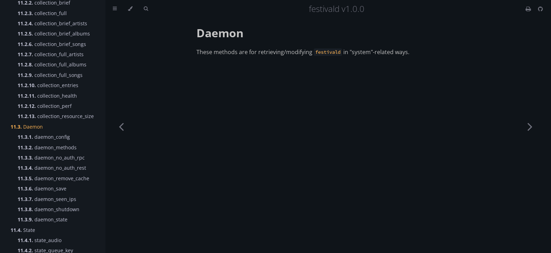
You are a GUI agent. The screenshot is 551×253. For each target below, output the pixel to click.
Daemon (27, 126)
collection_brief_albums (54, 33)
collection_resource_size (56, 116)
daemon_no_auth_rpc (51, 157)
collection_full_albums (52, 64)
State (23, 230)
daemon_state (42, 219)
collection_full (42, 13)
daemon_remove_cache (53, 178)
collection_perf (45, 106)
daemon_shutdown (48, 209)
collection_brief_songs (52, 44)
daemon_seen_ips (47, 199)
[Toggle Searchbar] (146, 9)
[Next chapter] (530, 126)
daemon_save (42, 188)
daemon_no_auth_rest (52, 167)
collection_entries (48, 85)
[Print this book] (529, 9)
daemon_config (44, 137)
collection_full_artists (51, 54)
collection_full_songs (50, 75)
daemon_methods (47, 147)
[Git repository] (540, 9)
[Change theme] (130, 9)
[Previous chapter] (121, 126)
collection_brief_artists (52, 23)
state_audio (39, 240)
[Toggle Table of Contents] (114, 9)
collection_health (47, 95)
